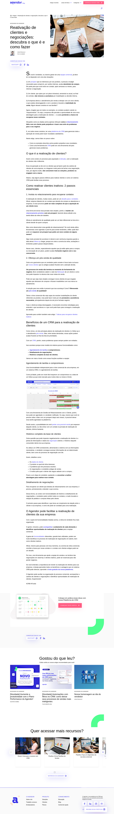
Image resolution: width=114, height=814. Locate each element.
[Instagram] (96, 803)
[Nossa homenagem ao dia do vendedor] (89, 677)
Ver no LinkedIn (21, 54)
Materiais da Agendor (57, 776)
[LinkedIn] (90, 803)
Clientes (44, 802)
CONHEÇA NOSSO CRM (93, 3)
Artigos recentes (54, 2)
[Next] (103, 752)
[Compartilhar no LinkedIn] (27, 64)
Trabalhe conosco (31, 802)
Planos (44, 805)
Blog (59, 802)
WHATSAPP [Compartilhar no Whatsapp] (17, 65)
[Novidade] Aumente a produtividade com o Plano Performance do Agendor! (22, 696)
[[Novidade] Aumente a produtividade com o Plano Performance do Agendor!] (25, 677)
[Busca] (96, 8)
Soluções (45, 799)
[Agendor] (16, 3)
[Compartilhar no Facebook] (24, 64)
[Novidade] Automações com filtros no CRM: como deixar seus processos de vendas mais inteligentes (56, 698)
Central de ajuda (63, 805)
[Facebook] (84, 803)
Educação (61, 799)
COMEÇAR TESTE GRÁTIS (70, 605)
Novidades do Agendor (17, 23)
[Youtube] (101, 803)
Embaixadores (30, 805)
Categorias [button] (76, 2)
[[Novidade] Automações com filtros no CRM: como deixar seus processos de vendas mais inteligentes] (57, 677)
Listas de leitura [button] (65, 2)
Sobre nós (29, 799)
